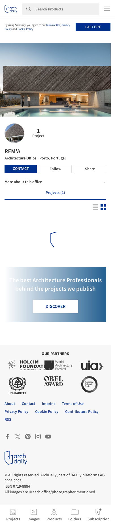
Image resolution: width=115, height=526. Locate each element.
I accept (93, 27)
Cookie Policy (25, 29)
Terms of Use (53, 25)
